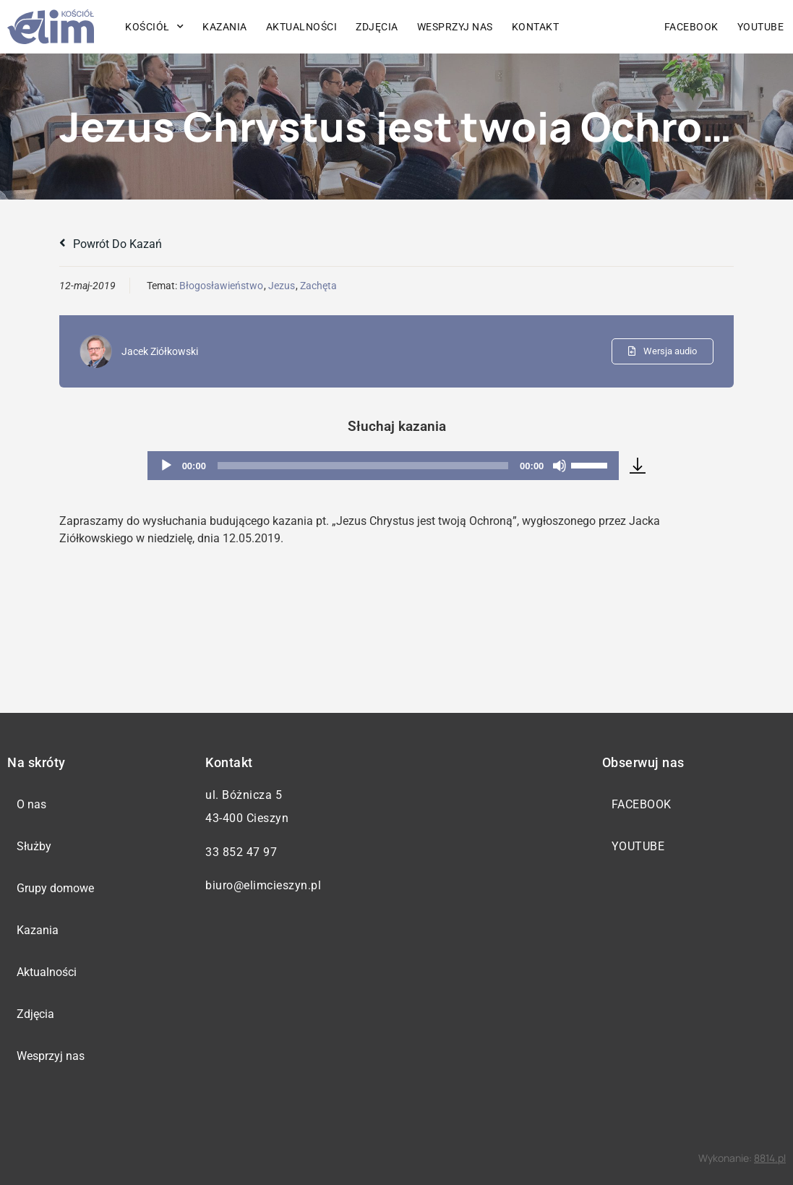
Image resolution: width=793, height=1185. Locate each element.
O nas (31, 804)
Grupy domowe (55, 888)
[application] (383, 465)
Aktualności (302, 27)
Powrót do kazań (110, 244)
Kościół (154, 27)
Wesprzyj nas (455, 27)
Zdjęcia (377, 27)
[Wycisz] (559, 465)
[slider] (363, 465)
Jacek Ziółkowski (159, 351)
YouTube (760, 27)
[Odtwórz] (166, 465)
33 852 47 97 (241, 852)
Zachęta (318, 285)
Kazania (224, 27)
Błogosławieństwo (221, 285)
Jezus (281, 285)
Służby (34, 846)
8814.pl (770, 1158)
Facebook (691, 27)
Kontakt (536, 27)
